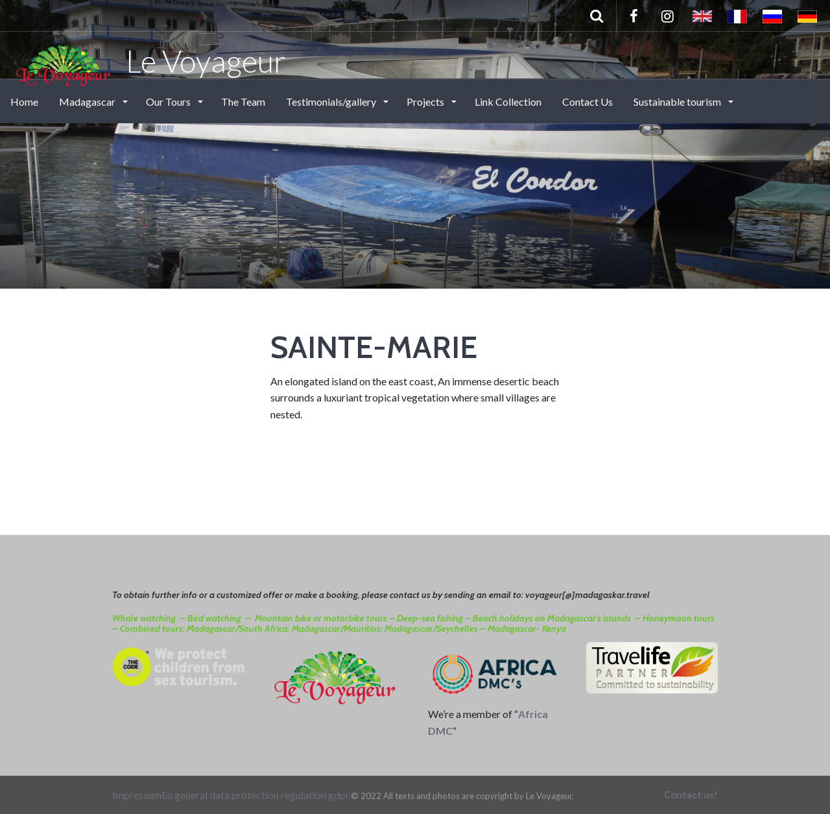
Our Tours (169, 101)
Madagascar (88, 101)
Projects (426, 101)
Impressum (136, 795)
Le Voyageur (149, 60)
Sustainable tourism (678, 101)
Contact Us (587, 101)
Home (24, 101)
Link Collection (508, 101)
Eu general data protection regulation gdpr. (256, 795)
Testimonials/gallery (332, 101)
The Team (243, 101)
